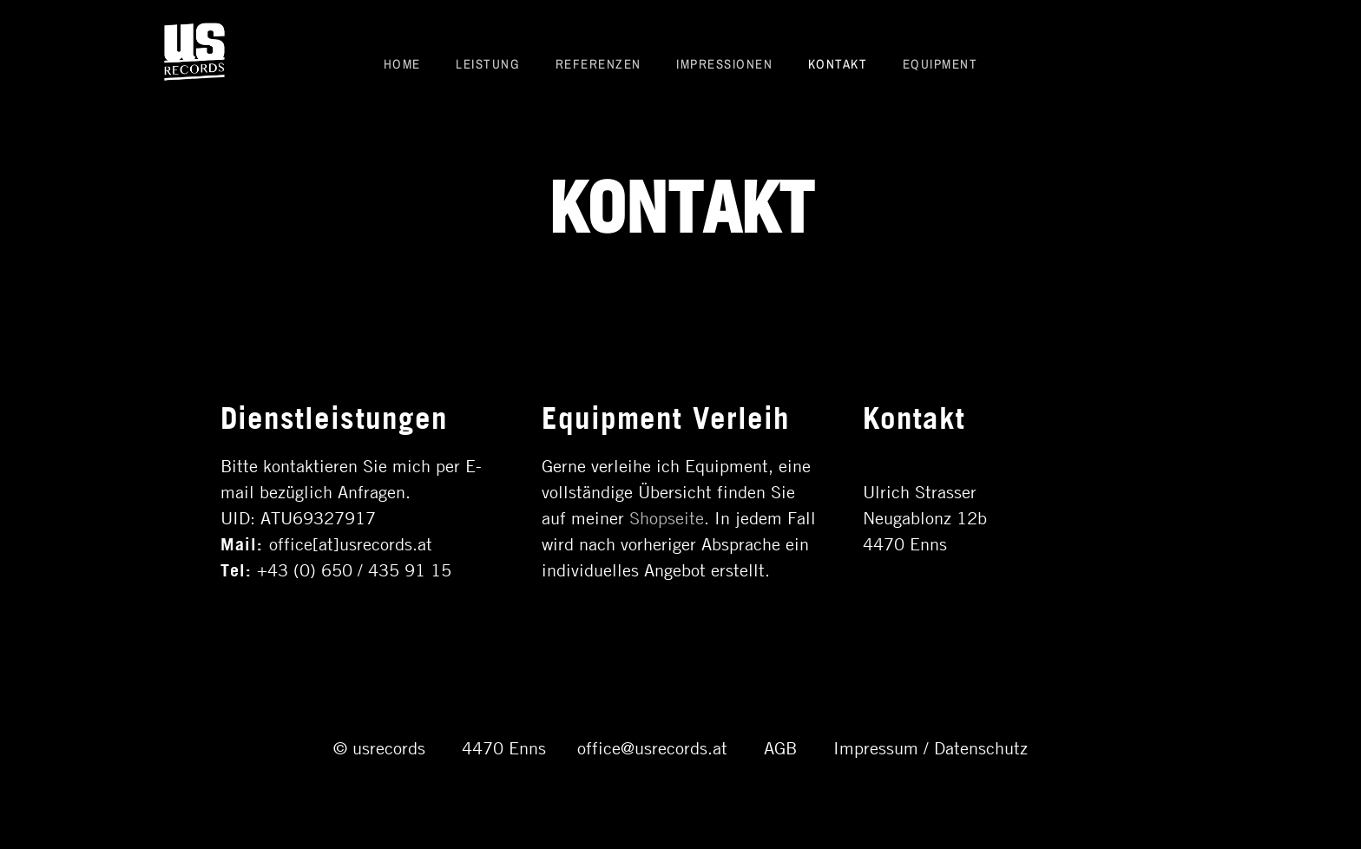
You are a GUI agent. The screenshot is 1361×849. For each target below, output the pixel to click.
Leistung (488, 63)
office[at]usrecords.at (350, 543)
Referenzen (598, 63)
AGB (780, 747)
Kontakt (838, 63)
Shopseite (666, 517)
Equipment (940, 63)
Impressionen (724, 63)
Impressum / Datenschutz (930, 747)
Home (402, 63)
